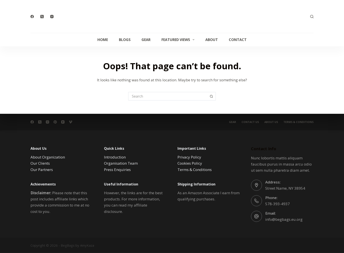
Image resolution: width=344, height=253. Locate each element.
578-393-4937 (277, 203)
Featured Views (178, 39)
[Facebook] (32, 16)
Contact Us (250, 122)
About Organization (47, 157)
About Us (271, 122)
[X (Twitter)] (42, 16)
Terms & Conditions (194, 169)
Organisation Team (121, 163)
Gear (146, 39)
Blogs (125, 39)
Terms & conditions (298, 122)
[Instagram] (52, 16)
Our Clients (40, 163)
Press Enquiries (117, 169)
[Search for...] (167, 96)
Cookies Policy (189, 163)
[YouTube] (62, 122)
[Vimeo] (70, 122)
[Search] (312, 16)
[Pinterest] (55, 122)
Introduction (115, 157)
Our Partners (41, 169)
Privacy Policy (189, 157)
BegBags (68, 245)
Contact (238, 39)
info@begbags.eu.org (284, 219)
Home (102, 39)
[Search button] (211, 96)
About (211, 39)
